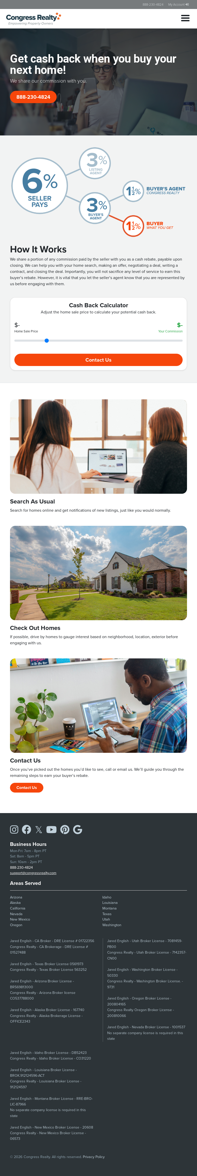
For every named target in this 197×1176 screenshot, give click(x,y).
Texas (107, 914)
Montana (109, 908)
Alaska (15, 902)
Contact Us (98, 360)
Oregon (16, 925)
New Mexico (20, 919)
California (17, 908)
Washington (111, 925)
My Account (178, 4)
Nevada (16, 914)
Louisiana (110, 902)
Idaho (106, 897)
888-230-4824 (153, 4)
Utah (106, 919)
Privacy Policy (94, 1157)
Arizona (16, 897)
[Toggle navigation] (185, 19)
